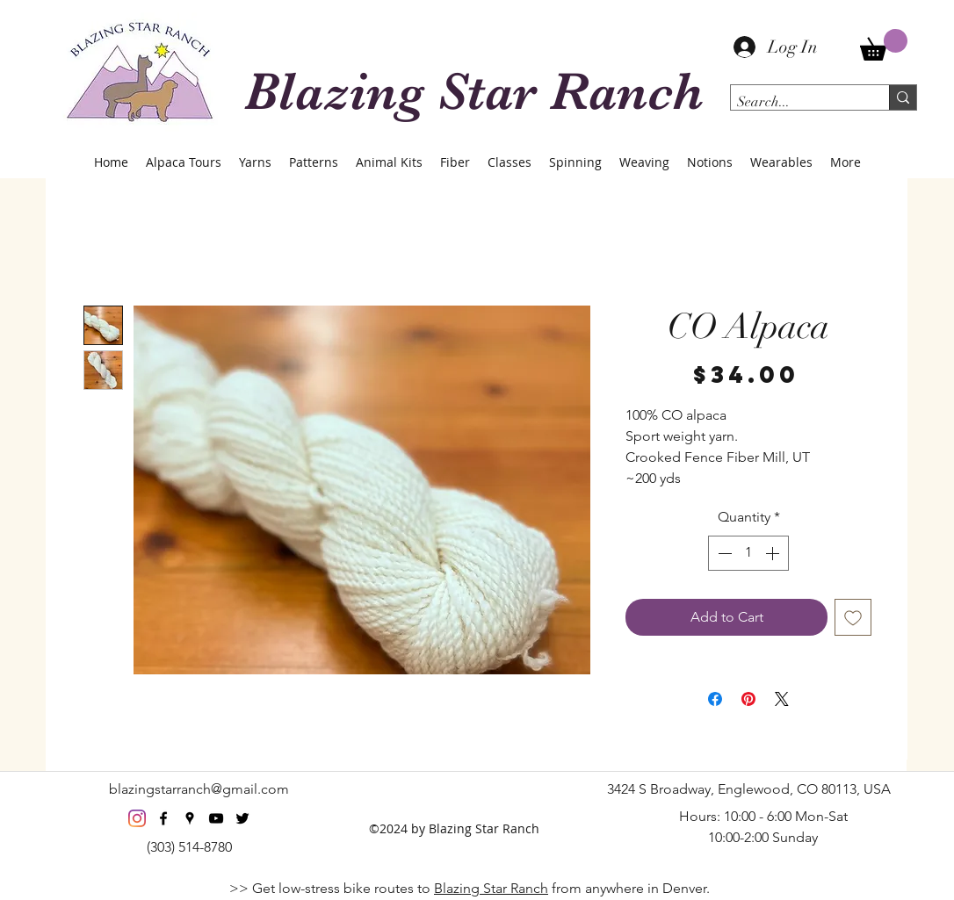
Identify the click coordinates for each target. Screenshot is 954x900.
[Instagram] (137, 818)
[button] (883, 45)
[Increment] (774, 553)
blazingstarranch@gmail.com (199, 789)
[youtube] (216, 818)
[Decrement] (723, 553)
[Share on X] (781, 698)
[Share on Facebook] (715, 698)
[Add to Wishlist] (853, 617)
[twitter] (242, 818)
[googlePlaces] (190, 818)
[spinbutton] (748, 553)
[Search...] (794, 102)
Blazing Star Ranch (491, 888)
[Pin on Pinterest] (748, 698)
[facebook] (163, 818)
